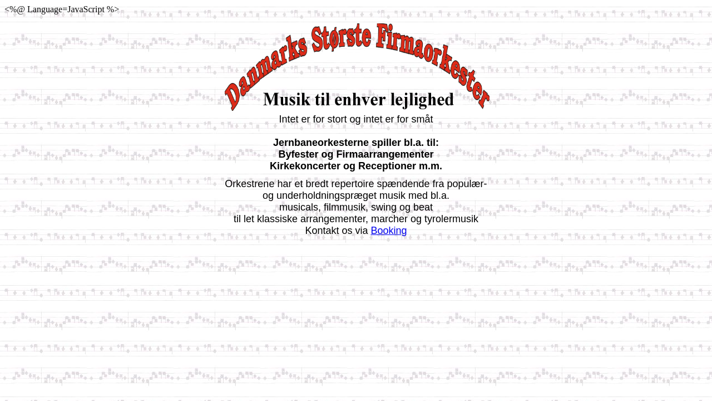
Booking (389, 230)
